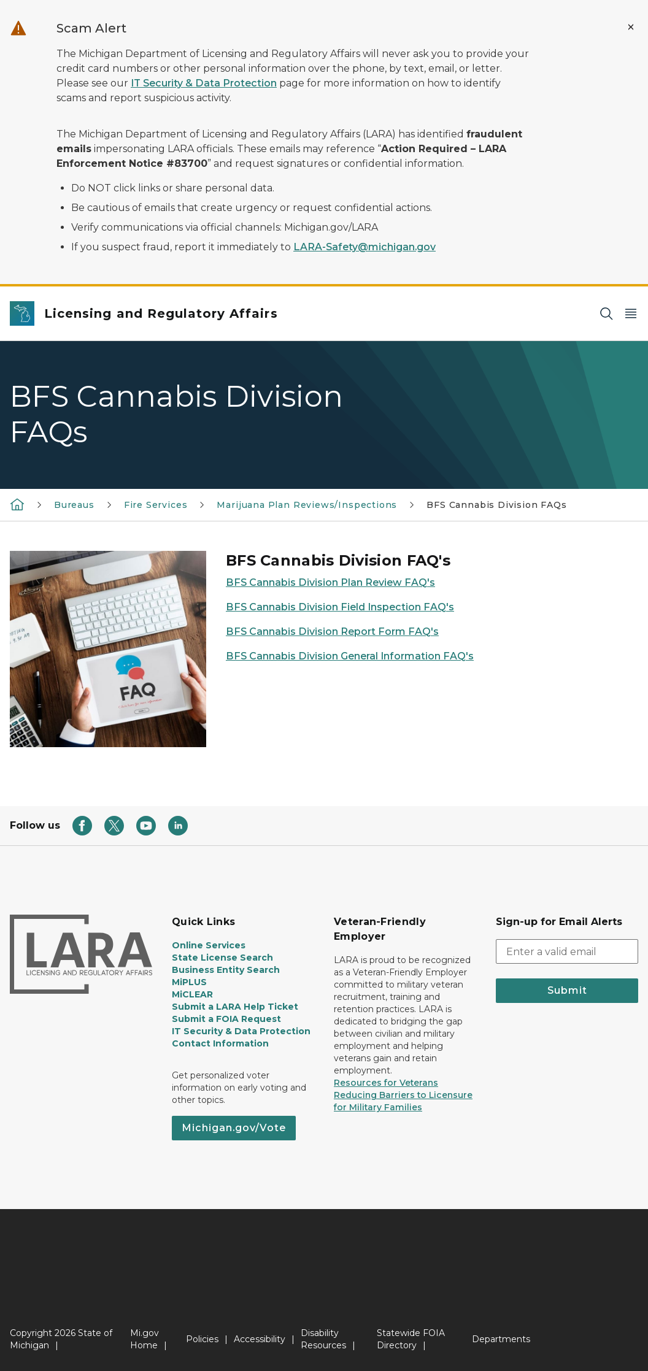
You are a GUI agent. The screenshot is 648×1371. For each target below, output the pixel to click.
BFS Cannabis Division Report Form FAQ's (332, 631)
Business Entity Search (226, 969)
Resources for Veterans (386, 1082)
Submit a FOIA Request (226, 1018)
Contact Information (220, 1043)
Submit (567, 990)
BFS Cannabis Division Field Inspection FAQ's (340, 607)
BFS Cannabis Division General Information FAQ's (350, 656)
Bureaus (74, 504)
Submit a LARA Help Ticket (235, 1006)
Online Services (208, 945)
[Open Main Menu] (630, 313)
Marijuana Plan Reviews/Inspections (307, 504)
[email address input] (567, 951)
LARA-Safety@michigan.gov (364, 247)
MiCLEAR (192, 994)
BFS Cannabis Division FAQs (496, 504)
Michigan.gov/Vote (234, 1128)
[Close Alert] (631, 27)
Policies (202, 1339)
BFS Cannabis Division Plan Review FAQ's (330, 582)
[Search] (606, 313)
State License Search (222, 957)
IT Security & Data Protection (204, 83)
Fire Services (156, 504)
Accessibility (259, 1339)
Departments (501, 1339)
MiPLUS (189, 982)
